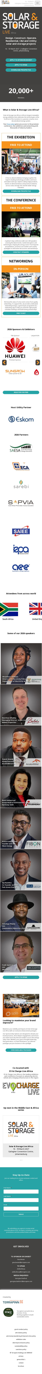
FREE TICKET (21, 313)
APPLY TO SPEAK (21, 65)
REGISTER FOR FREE (21, 392)
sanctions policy (21, 1349)
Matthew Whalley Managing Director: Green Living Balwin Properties (15, 720)
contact (21, 1363)
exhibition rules (21, 1339)
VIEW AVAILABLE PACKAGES (21, 1050)
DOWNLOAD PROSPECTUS (21, 70)
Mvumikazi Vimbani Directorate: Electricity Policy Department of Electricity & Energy (16, 679)
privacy (21, 1356)
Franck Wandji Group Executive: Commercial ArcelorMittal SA (14, 761)
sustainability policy (21, 1346)
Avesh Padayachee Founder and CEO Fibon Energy (9, 843)
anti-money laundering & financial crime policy (21, 1336)
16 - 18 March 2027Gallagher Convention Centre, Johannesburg (21, 1150)
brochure (21, 1366)
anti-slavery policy (21, 1333)
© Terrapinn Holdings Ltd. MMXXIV (21, 1353)
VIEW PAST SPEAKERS (21, 252)
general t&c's (21, 1359)
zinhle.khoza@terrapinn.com (21, 1272)
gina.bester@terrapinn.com (21, 1262)
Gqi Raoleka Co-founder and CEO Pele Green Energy (10, 885)
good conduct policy (21, 1329)
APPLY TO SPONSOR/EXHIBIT (21, 60)
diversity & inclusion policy (21, 1343)
